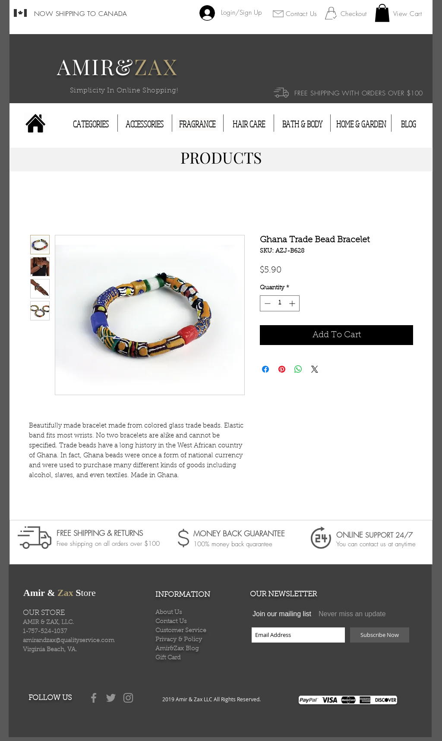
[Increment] (292, 303)
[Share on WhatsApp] (298, 369)
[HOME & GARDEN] (361, 124)
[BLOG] (408, 124)
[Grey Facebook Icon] (93, 697)
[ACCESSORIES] (145, 124)
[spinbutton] (279, 303)
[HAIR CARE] (249, 124)
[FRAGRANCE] (197, 124)
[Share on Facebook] (265, 369)
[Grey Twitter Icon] (110, 697)
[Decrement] (266, 303)
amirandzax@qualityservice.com (68, 641)
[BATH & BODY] (302, 124)
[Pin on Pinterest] (282, 369)
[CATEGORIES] (91, 124)
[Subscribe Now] (379, 635)
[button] (382, 13)
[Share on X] (314, 369)
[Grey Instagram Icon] (128, 697)
